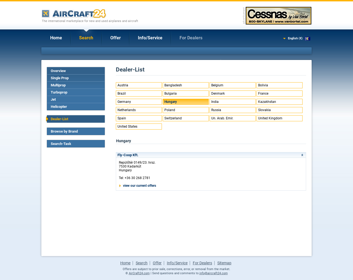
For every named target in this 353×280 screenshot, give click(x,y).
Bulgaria (170, 93)
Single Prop (60, 78)
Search (86, 37)
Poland (169, 110)
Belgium (217, 85)
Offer (115, 37)
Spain (121, 118)
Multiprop (58, 85)
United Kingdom (270, 118)
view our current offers (139, 186)
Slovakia (264, 110)
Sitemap (224, 263)
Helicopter (59, 107)
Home (56, 37)
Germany (124, 102)
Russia (216, 110)
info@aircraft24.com (213, 273)
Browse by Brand (64, 131)
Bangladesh (173, 85)
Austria (122, 85)
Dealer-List (59, 119)
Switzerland (173, 118)
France (263, 93)
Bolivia (263, 85)
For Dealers (191, 37)
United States (127, 126)
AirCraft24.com (139, 273)
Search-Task (61, 144)
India (215, 102)
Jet (53, 99)
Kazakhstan (267, 102)
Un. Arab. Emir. (222, 118)
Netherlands (126, 110)
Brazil (121, 93)
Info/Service (150, 37)
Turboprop (59, 92)
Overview (58, 71)
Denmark (218, 93)
